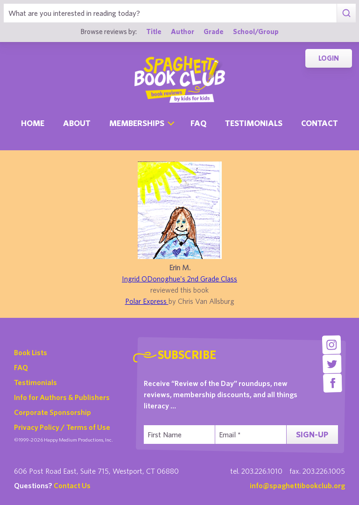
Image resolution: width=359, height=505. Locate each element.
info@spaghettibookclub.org (297, 485)
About (77, 123)
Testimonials (253, 123)
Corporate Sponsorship (52, 412)
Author (182, 31)
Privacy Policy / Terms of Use (62, 427)
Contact (319, 123)
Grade (214, 31)
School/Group (256, 31)
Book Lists (30, 352)
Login (328, 58)
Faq (198, 123)
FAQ (21, 367)
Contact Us (72, 485)
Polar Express (147, 301)
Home (32, 123)
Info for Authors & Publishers (62, 397)
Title (154, 31)
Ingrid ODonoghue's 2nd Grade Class (179, 278)
